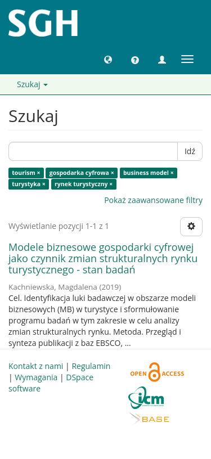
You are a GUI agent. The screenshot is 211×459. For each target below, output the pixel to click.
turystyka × (29, 184)
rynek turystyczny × (84, 184)
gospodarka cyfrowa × (82, 173)
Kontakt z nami (35, 366)
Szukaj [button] (32, 84)
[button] (108, 59)
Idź (190, 151)
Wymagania (36, 377)
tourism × (26, 173)
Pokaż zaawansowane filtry (153, 200)
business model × (148, 173)
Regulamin (90, 366)
